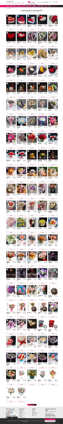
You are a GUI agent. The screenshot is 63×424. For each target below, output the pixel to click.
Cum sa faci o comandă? (22, 412)
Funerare (49, 6)
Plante (30, 6)
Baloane (39, 6)
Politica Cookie (24, 421)
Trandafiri (11, 6)
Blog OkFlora (20, 410)
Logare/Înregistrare (34, 413)
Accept (50, 419)
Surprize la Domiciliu (19, 6)
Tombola (33, 410)
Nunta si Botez (45, 6)
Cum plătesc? (21, 413)
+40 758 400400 (40, 2)
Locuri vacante (21, 416)
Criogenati (7, 6)
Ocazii (27, 6)
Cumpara (11, 29)
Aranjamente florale (34, 6)
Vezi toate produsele (32, 404)
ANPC (33, 414)
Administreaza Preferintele (50, 422)
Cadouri (42, 6)
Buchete (14, 6)
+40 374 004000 (45, 2)
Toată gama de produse (22, 417)
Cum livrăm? (20, 414)
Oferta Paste (24, 6)
